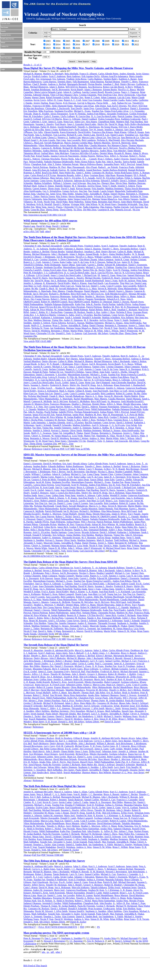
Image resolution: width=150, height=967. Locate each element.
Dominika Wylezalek (127, 204)
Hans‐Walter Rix (126, 834)
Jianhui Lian (75, 137)
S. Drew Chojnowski (68, 259)
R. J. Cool (37, 802)
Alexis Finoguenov (59, 113)
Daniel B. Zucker (112, 721)
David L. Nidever (31, 159)
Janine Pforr (78, 414)
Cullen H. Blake (124, 251)
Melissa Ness (102, 156)
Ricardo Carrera (112, 92)
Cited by (47, 449)
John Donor (100, 106)
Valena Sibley (54, 767)
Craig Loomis (99, 756)
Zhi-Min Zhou (89, 209)
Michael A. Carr (31, 259)
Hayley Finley (105, 270)
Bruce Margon (140, 687)
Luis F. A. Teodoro (99, 713)
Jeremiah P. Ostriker (51, 903)
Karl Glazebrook (73, 807)
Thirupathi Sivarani (71, 537)
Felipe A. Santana (133, 178)
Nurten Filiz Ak (90, 270)
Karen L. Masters (31, 148)
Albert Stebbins (42, 711)
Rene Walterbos (76, 201)
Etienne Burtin (110, 89)
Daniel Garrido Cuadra (114, 100)
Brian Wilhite (116, 919)
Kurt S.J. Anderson (119, 791)
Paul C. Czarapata (103, 663)
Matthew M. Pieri (57, 167)
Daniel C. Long (98, 286)
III (99, 275)
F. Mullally (59, 605)
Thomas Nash (87, 692)
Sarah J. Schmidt (73, 317)
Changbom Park (38, 164)
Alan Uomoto (48, 716)
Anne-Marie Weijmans (131, 201)
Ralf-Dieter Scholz (52, 706)
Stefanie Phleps (30, 524)
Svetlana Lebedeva (129, 682)
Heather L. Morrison (95, 296)
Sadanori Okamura (109, 695)
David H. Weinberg (41, 330)
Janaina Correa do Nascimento (65, 156)
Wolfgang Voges (130, 716)
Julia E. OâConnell (86, 159)
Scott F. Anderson (57, 76)
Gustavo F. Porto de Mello (43, 479)
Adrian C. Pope (35, 700)
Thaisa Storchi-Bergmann (137, 188)
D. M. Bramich (97, 871)
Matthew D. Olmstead (101, 301)
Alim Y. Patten (54, 164)
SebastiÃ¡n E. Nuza (116, 299)
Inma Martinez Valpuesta (55, 199)
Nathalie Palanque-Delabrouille (59, 161)
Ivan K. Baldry (80, 794)
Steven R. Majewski (121, 142)
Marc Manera (58, 291)
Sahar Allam (142, 738)
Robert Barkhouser (75, 466)
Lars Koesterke (111, 283)
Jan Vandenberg (57, 328)
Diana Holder (67, 751)
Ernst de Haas (95, 882)
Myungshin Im (122, 677)
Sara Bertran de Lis (130, 137)
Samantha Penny (111, 164)
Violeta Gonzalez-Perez (109, 119)
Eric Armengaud (43, 79)
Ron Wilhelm (105, 772)
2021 (125, 44)
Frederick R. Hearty (111, 278)
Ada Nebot (100, 692)
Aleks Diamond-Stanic (62, 106)
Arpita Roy (28, 315)
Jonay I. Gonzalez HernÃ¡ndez (81, 124)
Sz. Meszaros (113, 401)
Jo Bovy (129, 87)
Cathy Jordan (102, 495)
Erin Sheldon (88, 535)
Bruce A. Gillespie (72, 119)
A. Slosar (129, 428)
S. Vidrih (98, 716)
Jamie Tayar (55, 194)
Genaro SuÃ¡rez (70, 191)
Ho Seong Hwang (109, 127)
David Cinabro (41, 663)
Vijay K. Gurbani (130, 807)
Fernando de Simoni (66, 479)
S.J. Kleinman (92, 938)
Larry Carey (49, 746)
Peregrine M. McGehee (82, 602)
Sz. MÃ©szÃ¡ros (95, 294)
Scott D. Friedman (126, 666)
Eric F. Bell (53, 655)
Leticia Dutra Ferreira (44, 485)
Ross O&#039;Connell (79, 301)
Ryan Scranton (95, 908)
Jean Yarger (138, 772)
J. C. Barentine (113, 653)
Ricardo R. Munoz (123, 153)
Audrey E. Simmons (73, 320)
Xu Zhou (77, 209)
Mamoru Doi (47, 666)
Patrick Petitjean (40, 167)
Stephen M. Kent (114, 679)
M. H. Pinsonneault (130, 307)
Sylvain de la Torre (103, 196)
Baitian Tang (29, 194)
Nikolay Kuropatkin (93, 682)
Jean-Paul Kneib (95, 283)
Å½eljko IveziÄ (45, 388)
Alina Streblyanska (32, 191)
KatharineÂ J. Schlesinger (110, 620)
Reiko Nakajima (125, 826)
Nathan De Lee (124, 103)
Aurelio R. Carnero (140, 257)
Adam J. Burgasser (93, 89)
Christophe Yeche (46, 634)
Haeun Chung (38, 97)
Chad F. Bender (39, 84)
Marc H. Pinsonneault (113, 414)
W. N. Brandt (138, 254)
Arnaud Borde (92, 254)
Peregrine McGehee (87, 759)
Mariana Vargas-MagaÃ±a (104, 199)
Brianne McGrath (93, 148)
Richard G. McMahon (59, 294)
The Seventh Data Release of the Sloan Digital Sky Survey (55, 644)
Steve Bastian (124, 741)
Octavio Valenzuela (32, 199)
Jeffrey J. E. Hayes (40, 674)
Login (3, 69)
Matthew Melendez (32, 150)
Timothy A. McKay (117, 690)
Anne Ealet (81, 264)
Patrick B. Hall (78, 671)
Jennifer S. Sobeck (126, 186)
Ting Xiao (143, 204)
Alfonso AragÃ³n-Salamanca (114, 76)
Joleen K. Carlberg (72, 92)
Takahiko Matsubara (75, 690)
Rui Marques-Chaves (117, 145)
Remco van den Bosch (113, 87)
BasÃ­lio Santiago (102, 315)
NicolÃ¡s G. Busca (127, 89)
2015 (66, 44)
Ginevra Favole (135, 267)
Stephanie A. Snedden (33, 540)
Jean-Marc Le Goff (32, 286)
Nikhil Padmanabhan (33, 304)
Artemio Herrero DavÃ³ (132, 278)
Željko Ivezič (95, 751)
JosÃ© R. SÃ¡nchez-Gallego (109, 178)
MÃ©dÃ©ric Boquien (76, 87)
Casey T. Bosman (94, 469)
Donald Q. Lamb (68, 818)
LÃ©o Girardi (42, 275)
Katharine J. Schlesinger (52, 317)
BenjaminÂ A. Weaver (72, 631)
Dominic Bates (64, 81)
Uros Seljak (131, 425)
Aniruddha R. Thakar (99, 194)
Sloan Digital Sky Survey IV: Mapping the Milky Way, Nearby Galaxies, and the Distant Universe (78, 68)
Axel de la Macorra (86, 103)
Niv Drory (132, 106)
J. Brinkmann (49, 257)
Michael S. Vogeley (112, 716)
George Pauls (101, 698)
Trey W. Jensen (96, 129)
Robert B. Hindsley (117, 674)
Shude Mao (83, 145)
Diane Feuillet (74, 270)
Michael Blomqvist (39, 87)
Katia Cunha (131, 100)
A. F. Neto (38, 406)
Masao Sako (125, 703)
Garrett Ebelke (102, 108)
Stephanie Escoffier (63, 111)
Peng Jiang (141, 280)
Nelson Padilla (36, 161)
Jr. (24, 828)
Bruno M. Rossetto (38, 620)
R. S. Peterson (133, 762)
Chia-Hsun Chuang (88, 259)
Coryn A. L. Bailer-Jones (105, 741)
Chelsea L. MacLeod (33, 142)
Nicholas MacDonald (38, 396)
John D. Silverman (134, 535)
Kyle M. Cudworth (65, 746)
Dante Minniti (134, 150)
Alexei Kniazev (51, 754)
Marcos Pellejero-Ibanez (91, 164)
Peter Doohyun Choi (107, 95)
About (3, 42)
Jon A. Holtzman (31, 127)
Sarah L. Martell (107, 291)
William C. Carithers (41, 474)
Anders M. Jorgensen (83, 679)
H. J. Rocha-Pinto (54, 312)
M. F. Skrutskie (79, 186)
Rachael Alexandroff (52, 246)
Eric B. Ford (114, 485)
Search (3, 31)
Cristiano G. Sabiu (65, 315)
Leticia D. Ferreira (57, 377)
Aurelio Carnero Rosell (93, 92)
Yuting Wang (91, 201)
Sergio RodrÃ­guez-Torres (126, 172)
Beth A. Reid (110, 309)
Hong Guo (68, 121)
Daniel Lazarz (117, 135)
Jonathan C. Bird (111, 84)
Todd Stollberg (121, 540)
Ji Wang (135, 545)
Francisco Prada (126, 167)
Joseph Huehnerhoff (66, 127)
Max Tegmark (83, 713)
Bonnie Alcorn (128, 738)
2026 (76, 48)
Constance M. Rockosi (102, 172)
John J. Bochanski (59, 254)
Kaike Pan (100, 161)
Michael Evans (82, 746)
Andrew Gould (128, 583)
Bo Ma (34, 288)
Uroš (124, 836)
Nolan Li (87, 684)
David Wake (62, 201)
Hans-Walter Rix (67, 172)
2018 (96, 44)
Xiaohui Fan (97, 111)
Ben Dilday (35, 666)
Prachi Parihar (108, 304)
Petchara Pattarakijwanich (86, 412)
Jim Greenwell (86, 749)
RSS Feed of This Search (35, 965)
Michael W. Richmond (53, 703)
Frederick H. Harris (109, 671)
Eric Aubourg (58, 79)
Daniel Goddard (89, 119)
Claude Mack (61, 506)
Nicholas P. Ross (124, 312)
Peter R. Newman (31, 938)
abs (44, 952)
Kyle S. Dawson (97, 262)
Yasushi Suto (127, 711)
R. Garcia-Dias (83, 116)
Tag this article (62, 556)
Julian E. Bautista (93, 249)
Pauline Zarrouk (121, 207)
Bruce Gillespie (91, 669)
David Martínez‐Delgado (108, 823)
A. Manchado (44, 291)
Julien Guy (79, 121)
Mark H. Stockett (105, 540)
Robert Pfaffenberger (123, 522)
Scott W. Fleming (77, 113)
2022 (135, 44)
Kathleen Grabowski (130, 119)
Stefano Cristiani (138, 259)
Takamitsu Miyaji (31, 153)
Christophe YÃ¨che (73, 207)
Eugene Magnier (61, 687)
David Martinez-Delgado (65, 759)
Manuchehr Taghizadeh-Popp (128, 191)
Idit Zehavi (103, 333)
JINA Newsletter (6, 58)
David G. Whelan (61, 204)
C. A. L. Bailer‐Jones (62, 794)
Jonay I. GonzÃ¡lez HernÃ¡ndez (66, 275)
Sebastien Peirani (70, 164)
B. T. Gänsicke (123, 746)
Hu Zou (136, 209)
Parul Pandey (138, 519)
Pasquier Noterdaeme (95, 299)
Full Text (36, 855)
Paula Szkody (52, 713)
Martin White (76, 330)
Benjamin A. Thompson (137, 194)
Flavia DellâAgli (106, 103)
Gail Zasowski (136, 207)
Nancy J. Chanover (130, 92)
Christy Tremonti (121, 196)
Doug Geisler (139, 116)
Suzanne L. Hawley (44, 124)
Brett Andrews (73, 76)
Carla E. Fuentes (51, 116)
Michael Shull (30, 186)
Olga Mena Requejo (110, 511)
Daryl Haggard (103, 382)
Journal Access (6, 35)
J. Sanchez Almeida (56, 422)
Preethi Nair (29, 156)
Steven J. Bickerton (131, 466)
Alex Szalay (68, 770)
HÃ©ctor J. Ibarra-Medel (131, 127)
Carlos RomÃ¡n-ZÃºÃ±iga (43, 175)
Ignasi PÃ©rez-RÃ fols (50, 307)
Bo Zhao (113, 551)
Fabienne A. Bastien (73, 249)
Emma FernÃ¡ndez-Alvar (116, 111)
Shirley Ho (102, 124)
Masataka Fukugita (42, 669)
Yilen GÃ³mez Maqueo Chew (64, 95)
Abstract (27, 449)
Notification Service (7, 39)
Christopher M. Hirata (43, 813)
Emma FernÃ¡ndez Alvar (55, 270)
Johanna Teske (81, 194)
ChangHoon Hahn (106, 121)
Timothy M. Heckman (60, 674)
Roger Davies (55, 103)
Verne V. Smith (109, 186)
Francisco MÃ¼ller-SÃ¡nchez (84, 153)
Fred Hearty (60, 124)
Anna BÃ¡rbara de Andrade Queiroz (49, 170)
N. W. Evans (98, 666)
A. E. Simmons (63, 708)
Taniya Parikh (129, 161)
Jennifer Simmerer (62, 428)
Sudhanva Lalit (43, 18)
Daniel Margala (91, 291)
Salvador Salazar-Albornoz (36, 178)
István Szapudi (37, 713)
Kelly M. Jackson (127, 280)
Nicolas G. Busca (106, 471)
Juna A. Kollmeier (43, 135)
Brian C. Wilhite (126, 719)
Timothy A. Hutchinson (88, 127)
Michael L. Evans (82, 111)
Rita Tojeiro (61, 196)
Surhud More (47, 153)
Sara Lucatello (73, 140)
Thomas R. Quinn (49, 906)
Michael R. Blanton (32, 73)
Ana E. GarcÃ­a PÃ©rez (102, 272)
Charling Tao (43, 194)
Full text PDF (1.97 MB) (63, 449)
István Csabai (70, 663)
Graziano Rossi (97, 175)
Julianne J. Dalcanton (84, 877)
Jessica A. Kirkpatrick (47, 391)
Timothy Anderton (127, 246)
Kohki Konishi (43, 682)
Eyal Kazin (28, 498)
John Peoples (115, 698)
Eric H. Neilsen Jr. (96, 941)
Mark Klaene (120, 132)
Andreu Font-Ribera (96, 113)
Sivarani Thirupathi (119, 770)
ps (48, 952)
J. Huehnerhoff (138, 385)
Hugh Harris (39, 751)
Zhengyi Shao (107, 183)
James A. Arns (133, 463)
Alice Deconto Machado (132, 140)
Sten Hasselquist (56, 278)
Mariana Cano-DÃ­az (84, 106)
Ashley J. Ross (82, 175)
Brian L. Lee (111, 500)
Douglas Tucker (137, 770)
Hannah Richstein (136, 170)
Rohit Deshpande (52, 264)
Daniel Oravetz (137, 159)
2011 (125, 41)
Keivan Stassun (83, 188)
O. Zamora (77, 333)
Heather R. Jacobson (65, 388)
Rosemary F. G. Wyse (122, 772)
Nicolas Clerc (77, 97)
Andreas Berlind (125, 869)
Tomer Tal (57, 433)
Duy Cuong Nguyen (40, 299)
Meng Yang (41, 207)
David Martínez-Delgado (52, 690)
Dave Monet (104, 759)
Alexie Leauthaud (50, 286)
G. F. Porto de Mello (134, 414)
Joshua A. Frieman (114, 805)
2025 (66, 48)
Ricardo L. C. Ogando (128, 516)
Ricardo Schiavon (90, 532)
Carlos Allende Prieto (108, 73)
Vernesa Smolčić (129, 708)
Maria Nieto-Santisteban (75, 695)
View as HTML (82, 449)
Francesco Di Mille (41, 106)
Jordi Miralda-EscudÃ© (116, 294)
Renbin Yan (28, 207)
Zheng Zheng (52, 209)
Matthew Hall (122, 121)
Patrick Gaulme (125, 116)
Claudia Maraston (98, 145)
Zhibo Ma (28, 506)
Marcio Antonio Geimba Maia (78, 142)
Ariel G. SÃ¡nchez (72, 178)
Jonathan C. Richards (127, 309)
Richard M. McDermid (73, 148)
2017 (86, 44)
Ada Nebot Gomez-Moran (52, 749)
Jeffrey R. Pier (110, 831)
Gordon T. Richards (119, 417)
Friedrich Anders (40, 76)
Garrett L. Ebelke (95, 264)
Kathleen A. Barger (128, 79)
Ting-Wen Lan (126, 283)
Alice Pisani (91, 167)
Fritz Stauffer (98, 188)
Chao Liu (144, 137)
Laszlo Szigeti (107, 191)
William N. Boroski (113, 658)
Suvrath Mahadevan (53, 142)
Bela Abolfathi (71, 73)
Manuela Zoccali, (123, 209)
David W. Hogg (116, 124)
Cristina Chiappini (87, 95)
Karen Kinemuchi (68, 132)
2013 (47, 44)
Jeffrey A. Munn (128, 296)
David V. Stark (68, 188)
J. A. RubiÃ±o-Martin (45, 315)
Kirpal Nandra (42, 156)
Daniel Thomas (118, 194)
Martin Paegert (82, 519)
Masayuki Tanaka (52, 543)
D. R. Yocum (51, 721)
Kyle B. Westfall (44, 204)
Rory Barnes (72, 358)
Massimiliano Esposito (74, 267)
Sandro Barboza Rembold (115, 170)
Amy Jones (129, 129)
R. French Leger (57, 684)
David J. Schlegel (128, 180)
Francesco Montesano (60, 296)
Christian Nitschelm (50, 159)
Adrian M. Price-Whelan (41, 309)
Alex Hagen (91, 121)
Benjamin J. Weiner (60, 330)
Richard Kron (82, 754)
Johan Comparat (108, 97)
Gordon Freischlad (138, 113)
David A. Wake (126, 328)
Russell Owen (137, 301)
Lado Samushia (38, 422)
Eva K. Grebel (62, 382)
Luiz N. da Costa (80, 262)
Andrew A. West (97, 438)
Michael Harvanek (129, 671)
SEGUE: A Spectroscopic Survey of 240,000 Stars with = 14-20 (59, 732)
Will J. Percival (127, 164)
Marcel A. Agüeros (83, 650)
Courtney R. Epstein (32, 267)
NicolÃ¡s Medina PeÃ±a (130, 148)
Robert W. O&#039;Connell (54, 301)
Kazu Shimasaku (31, 708)
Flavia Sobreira (58, 323)
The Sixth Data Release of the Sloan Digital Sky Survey (54, 786)
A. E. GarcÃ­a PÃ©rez (71, 380)
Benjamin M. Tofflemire (126, 543)
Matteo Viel (97, 328)
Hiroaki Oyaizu (30, 831)
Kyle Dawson (69, 103)
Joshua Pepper (138, 304)
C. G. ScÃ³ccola (117, 425)
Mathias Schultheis (43, 183)
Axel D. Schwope (100, 425)
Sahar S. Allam (100, 650)
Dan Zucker (29, 775)
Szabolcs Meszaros (90, 150)
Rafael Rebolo (96, 309)
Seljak (116, 706)
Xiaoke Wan (125, 545)
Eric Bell (27, 743)
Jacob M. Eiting (43, 482)
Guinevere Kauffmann (136, 388)
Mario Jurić (99, 679)
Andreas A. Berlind (57, 84)
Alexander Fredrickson (117, 113)
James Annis (62, 653)
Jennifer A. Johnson (113, 129)
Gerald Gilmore (30, 749)
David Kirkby (84, 132)
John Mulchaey (62, 153)
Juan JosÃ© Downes (117, 106)
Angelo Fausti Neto (32, 607)
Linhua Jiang (82, 388)
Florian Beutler (95, 84)
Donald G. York (63, 333)
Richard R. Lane (74, 135)
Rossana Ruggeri (124, 175)
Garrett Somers (40, 188)
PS (98, 927)
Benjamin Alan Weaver (109, 201)
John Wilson (91, 204)
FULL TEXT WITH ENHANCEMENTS (57, 927)
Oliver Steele (76, 430)
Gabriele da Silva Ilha (33, 129)
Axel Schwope (79, 183)
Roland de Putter (40, 372)
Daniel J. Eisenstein (139, 108)
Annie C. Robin (83, 172)
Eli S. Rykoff (140, 175)
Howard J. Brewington (134, 658)
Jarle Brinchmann (31, 661)
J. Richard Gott (89, 275)
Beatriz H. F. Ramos (76, 615)
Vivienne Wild (77, 204)
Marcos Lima (88, 137)
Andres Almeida (127, 73)
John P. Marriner (31, 690)
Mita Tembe (68, 194)
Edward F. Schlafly (110, 180)
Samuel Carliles (112, 661)
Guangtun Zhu (30, 336)
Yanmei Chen (98, 366)
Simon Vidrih (56, 772)
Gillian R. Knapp (136, 132)
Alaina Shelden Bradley (120, 254)
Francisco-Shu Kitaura (102, 132)
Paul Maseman (121, 508)
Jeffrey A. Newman (119, 156)
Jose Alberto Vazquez (128, 199)
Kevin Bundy (77, 89)
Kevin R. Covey (50, 802)
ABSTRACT (29, 927)
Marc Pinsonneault (76, 167)
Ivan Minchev (119, 150)
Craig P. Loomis (114, 286)
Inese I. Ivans (51, 129)
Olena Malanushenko (81, 687)
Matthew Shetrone (136, 183)
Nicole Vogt (49, 201)
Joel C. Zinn (68, 443)
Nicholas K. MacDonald (108, 140)
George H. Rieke (97, 527)
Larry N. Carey (97, 661)
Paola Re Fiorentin (134, 700)
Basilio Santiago (59, 532)
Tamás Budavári (81, 661)
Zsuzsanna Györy (61, 671)
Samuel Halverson (136, 275)
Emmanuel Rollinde (98, 529)
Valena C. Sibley (47, 708)
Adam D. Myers (140, 153)
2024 (56, 48)
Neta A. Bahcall (76, 653)
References (37, 449)
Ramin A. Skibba (101, 428)
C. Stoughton (40, 770)
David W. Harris (39, 278)
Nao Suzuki (93, 191)
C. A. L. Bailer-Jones (94, 653)
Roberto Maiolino (102, 142)
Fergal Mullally (70, 514)
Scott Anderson (85, 741)
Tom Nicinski (56, 695)
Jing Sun (83, 191)
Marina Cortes (47, 477)
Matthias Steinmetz (114, 188)
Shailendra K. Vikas (105, 435)
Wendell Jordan (131, 749)
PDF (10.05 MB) (43, 341)
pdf (42, 231)
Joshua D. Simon (46, 186)
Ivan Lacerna (59, 135)
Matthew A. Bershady (53, 73)
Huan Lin (110, 684)
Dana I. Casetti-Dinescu (80, 366)
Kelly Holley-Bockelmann (137, 124)
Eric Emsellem (30, 111)
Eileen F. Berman (104, 655)
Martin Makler (131, 396)
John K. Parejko (114, 161)
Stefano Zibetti (92, 721)
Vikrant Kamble (51, 132)
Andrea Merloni (50, 150)
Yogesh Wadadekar (37, 719)
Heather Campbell (123, 471)
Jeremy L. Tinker (31, 196)
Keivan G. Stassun (75, 323)
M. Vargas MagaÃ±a (61, 435)
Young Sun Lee (82, 286)
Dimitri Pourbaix (52, 700)
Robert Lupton (114, 756)
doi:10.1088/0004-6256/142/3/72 (38, 556)
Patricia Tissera (48, 196)
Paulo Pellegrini (57, 522)
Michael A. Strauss (113, 323)
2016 (76, 44)
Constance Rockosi (45, 738)
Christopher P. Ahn (32, 246)
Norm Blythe (71, 743)
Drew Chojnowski (126, 95)
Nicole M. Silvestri (44, 911)
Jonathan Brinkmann (41, 89)
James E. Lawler (77, 500)
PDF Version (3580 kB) (52, 855)
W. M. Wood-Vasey (107, 204)
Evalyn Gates (76, 669)
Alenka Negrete (87, 156)
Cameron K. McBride (51, 148)
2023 (47, 48)
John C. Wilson (111, 330)
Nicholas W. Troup (139, 196)
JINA (3, 54)
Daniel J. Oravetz (121, 301)
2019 (105, 44)
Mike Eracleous (46, 111)
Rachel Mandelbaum (83, 399)
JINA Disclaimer (6, 61)
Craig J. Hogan (62, 813)
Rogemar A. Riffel (32, 172)
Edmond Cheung (41, 95)
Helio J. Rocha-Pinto (33, 420)
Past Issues (4, 27)
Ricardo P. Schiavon (63, 180)
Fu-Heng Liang (39, 137)
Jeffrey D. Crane (55, 100)
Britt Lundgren (89, 140)
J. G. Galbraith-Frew (53, 272)
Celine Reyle (50, 527)
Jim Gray (86, 807)
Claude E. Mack (46, 288)
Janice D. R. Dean (130, 262)
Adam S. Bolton (56, 87)
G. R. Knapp (71, 498)
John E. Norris (59, 762)
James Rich (103, 417)
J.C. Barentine (76, 941)
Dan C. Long (51, 938)
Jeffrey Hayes (86, 810)
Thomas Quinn (98, 700)
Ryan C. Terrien (59, 325)
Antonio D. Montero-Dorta (36, 296)
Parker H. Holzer (48, 127)
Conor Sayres (46, 180)
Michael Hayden (92, 278)
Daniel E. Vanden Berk (66, 716)
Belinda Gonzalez (119, 669)
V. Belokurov (110, 869)
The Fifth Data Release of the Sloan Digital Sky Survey (54, 860)
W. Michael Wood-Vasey (114, 548)
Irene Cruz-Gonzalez (92, 100)
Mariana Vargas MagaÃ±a (78, 328)
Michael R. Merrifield (69, 150)
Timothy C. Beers (129, 81)
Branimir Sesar (128, 706)
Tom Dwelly (76, 108)
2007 (86, 41)
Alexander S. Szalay (32, 543)
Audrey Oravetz (121, 159)
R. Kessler (128, 679)
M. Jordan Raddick (76, 170)
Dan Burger (91, 471)
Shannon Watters (55, 719)
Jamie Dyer (88, 108)
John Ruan (110, 175)
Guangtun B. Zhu (106, 209)
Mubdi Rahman (80, 309)
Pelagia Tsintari (88, 18)
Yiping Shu (57, 320)
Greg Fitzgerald (62, 485)
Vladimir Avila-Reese (76, 79)
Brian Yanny (61, 441)
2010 (115, 41)
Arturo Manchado (68, 145)
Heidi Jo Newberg (130, 692)
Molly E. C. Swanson (41, 325)
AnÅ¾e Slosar (94, 186)
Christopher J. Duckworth (57, 108)
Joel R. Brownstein (60, 89)
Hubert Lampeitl (48, 500)
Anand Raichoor (93, 170)
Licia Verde (77, 435)
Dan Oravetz (73, 762)
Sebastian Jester (31, 679)
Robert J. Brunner (63, 661)
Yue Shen (27, 320)
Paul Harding (136, 121)
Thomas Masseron (137, 145)
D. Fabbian (109, 267)
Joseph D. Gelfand (32, 119)
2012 (135, 41)
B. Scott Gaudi (47, 487)
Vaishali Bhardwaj (74, 251)
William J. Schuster (62, 183)
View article (29, 341)
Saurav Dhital (68, 264)
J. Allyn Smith (97, 708)
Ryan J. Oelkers (105, 159)
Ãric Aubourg (40, 249)
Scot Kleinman (36, 754)
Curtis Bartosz (49, 81)
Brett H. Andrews (129, 356)
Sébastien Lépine (74, 684)
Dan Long (61, 140)
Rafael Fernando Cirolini (57, 97)
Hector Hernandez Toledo (81, 196)
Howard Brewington (32, 746)
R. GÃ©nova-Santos (132, 272)
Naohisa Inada (30, 495)
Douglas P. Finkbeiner (75, 805)
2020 (115, 44)
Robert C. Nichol (137, 156)
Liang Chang (93, 474)
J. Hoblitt (131, 674)
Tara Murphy (74, 692)
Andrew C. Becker (129, 794)
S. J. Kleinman (140, 679)
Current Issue (5, 23)
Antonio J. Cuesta (50, 262)
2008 (96, 41)
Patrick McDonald (53, 511)
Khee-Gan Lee (67, 286)
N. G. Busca (127, 364)
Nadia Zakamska (91, 207)
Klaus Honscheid (76, 280)
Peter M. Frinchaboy (33, 116)
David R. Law (102, 135)
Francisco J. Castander (127, 799)
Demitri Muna (106, 153)
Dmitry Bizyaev (127, 84)
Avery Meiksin (134, 690)
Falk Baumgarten (81, 81)
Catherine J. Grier (38, 121)
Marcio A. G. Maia (88, 288)
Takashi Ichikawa (106, 677)
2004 (56, 41)
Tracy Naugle (134, 514)
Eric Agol (67, 463)
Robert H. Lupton (124, 393)
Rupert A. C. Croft (72, 100)
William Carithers (102, 257)
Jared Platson (34, 764)
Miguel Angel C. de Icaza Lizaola (39, 140)
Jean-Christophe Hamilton (123, 382)
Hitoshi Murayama (132, 404)
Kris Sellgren (127, 317)
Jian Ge (117, 272)
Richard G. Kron (31, 500)
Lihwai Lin (101, 137)
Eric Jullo (38, 132)
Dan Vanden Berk (40, 772)
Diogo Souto (54, 188)
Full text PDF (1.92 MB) (54, 639)
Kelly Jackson (81, 129)
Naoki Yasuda (29, 634)
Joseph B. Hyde (70, 677)
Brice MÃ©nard (78, 294)
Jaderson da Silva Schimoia (87, 180)
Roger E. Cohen (92, 97)
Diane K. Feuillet (41, 113)
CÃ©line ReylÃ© (95, 615)
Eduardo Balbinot (56, 358)
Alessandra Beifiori (129, 249)
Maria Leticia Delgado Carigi (48, 92)
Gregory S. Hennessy (97, 674)
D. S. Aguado (88, 178)
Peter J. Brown (81, 364)
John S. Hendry (79, 674)
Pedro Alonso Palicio (84, 161)
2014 (56, 44)
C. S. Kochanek (102, 498)
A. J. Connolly (56, 663)
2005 (66, 41)
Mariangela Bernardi (77, 84)
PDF (82, 927)
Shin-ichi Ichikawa (88, 677)
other (47, 231)
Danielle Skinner (63, 186)
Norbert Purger (82, 700)
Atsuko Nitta (93, 695)
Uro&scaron (107, 706)
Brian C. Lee (126, 892)
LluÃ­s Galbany (67, 116)
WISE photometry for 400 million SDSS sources (50, 220)
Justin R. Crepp (122, 259)
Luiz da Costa (123, 97)
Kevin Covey (40, 100)
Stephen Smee (118, 537)
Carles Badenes (95, 79)
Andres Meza (106, 150)
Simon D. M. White (93, 330)
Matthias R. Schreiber (72, 706)
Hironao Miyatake (137, 294)
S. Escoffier (61, 374)
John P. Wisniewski (129, 330)
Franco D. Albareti (88, 73)
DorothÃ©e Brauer (32, 257)
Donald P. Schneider (91, 317)
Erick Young (73, 551)
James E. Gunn (55, 121)
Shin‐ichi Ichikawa (111, 813)
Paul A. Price (68, 700)
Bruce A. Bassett (128, 653)
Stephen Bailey (110, 79)
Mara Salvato (56, 178)
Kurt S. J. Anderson (68, 741)
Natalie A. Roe (93, 312)
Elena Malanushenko (128, 288)
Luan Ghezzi (69, 487)
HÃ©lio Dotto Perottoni (73, 307)
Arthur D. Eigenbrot (119, 108)
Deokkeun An (66, 567)
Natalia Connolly (31, 477)
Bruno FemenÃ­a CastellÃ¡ (133, 374)
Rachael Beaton (112, 81)
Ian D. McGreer (110, 148)
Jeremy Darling (40, 103)
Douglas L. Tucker (32, 716)
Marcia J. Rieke (113, 527)
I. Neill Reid (37, 527)
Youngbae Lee (131, 135)
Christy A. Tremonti (40, 435)
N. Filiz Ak (72, 377)
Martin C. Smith (113, 708)
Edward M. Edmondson (116, 264)
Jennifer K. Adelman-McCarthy (59, 650)
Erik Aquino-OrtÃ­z (90, 76)
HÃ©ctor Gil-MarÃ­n (52, 119)
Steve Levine (60, 756)
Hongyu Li (63, 137)
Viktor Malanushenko (48, 145)
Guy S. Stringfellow (51, 191)
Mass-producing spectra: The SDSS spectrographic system (56, 932)
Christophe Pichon (48, 524)
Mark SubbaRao (112, 711)
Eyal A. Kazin (48, 591)
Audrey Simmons (69, 767)
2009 (105, 41)
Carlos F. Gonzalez (138, 669)
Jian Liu (52, 503)
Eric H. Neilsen (113, 692)
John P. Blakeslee (57, 658)
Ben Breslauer (132, 469)
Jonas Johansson (97, 388)
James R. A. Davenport (130, 369)
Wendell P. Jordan (118, 495)
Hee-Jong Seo (93, 183)
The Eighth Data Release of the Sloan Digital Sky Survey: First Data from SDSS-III (70, 561)
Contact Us (4, 46)
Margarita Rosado (65, 175)
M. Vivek (38, 201)
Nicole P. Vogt (110, 328)
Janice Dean (83, 479)
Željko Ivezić (136, 677)
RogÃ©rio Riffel (50, 172)
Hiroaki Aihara (80, 463)
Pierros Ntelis (67, 159)
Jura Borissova (95, 87)
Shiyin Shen (121, 183)
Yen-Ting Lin (113, 137)
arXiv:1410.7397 (31, 231)
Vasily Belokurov (68, 655)
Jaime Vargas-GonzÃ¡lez (79, 199)
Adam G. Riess (72, 703)
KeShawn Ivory (66, 129)
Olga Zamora (106, 207)
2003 (47, 41)
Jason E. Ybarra (54, 207)
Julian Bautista (97, 81)
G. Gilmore (100, 487)
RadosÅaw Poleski (108, 167)
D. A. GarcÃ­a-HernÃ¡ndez (103, 116)
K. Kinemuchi (50, 283)
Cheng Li (52, 137)
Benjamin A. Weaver (39, 438)
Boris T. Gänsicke (60, 669)
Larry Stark (119, 767)
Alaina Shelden (73, 535)
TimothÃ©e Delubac (33, 264)
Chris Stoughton (77, 711)
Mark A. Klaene (79, 283)
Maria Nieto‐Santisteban (87, 828)
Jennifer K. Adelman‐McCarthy (38, 791)
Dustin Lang (89, 135)
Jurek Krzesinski (75, 682)
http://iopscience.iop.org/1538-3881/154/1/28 (44, 215)
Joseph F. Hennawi (40, 492)
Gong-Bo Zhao (38, 209)
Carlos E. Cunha (86, 663)
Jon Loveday (29, 687)
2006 (76, 41)
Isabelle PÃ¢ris (124, 304)
